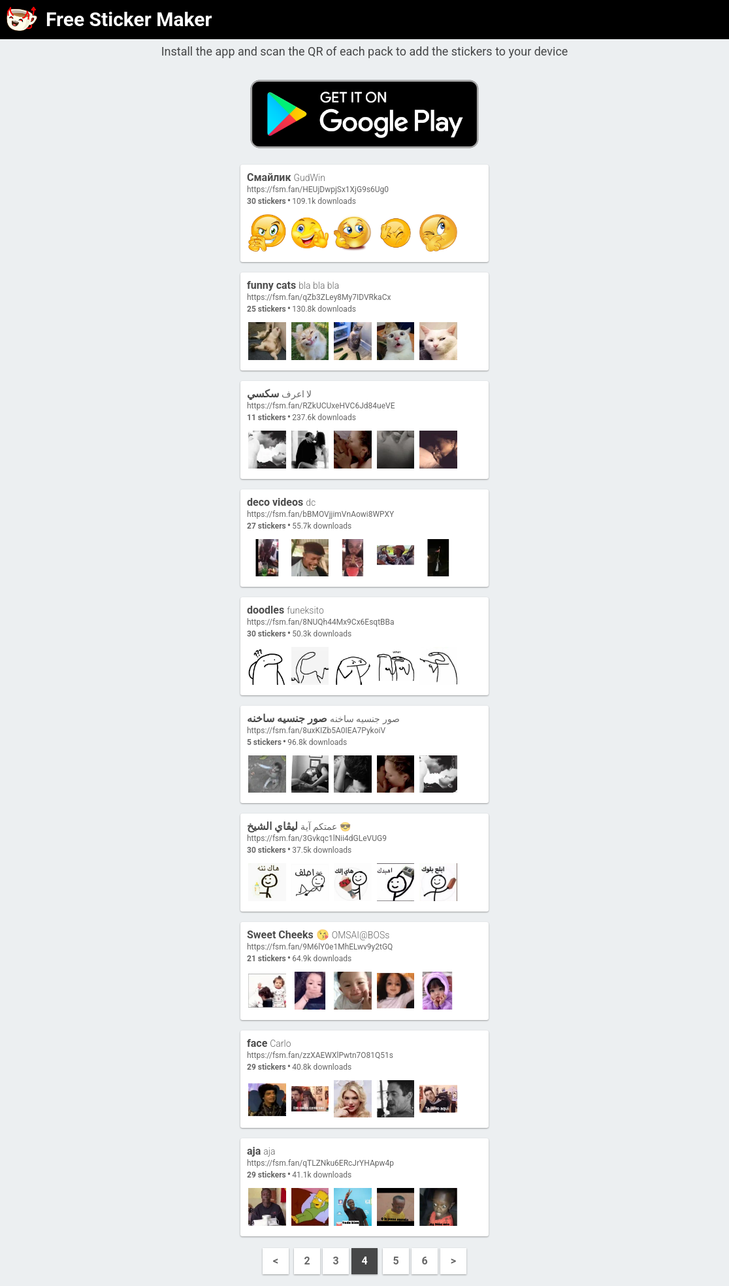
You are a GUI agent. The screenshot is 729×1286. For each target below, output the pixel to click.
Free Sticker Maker (129, 19)
